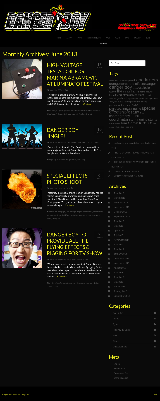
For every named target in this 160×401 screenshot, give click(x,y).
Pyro (65, 142)
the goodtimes (71, 160)
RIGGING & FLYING (94, 38)
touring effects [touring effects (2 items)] (114, 127)
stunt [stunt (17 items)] (135, 112)
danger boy (52, 160)
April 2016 (119, 230)
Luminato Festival (80, 110)
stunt (65, 114)
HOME (59, 38)
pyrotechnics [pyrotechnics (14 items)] (120, 108)
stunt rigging (94, 283)
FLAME (117, 38)
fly (49, 283)
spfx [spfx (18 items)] (126, 112)
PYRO (108, 38)
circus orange (71, 212)
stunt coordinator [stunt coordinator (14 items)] (124, 117)
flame (90, 212)
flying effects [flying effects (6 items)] (123, 95)
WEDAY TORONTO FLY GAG (128, 176)
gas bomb (50, 215)
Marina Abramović (94, 110)
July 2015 (118, 235)
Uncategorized (120, 346)
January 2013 (120, 291)
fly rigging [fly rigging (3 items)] (148, 95)
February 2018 (121, 202)
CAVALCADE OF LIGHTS (126, 171)
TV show (55, 286)
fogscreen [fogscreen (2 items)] (112, 98)
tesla (69, 114)
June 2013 (119, 277)
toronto (90, 114)
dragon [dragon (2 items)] (135, 88)
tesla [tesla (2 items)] (111, 124)
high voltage (52, 110)
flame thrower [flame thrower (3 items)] (146, 92)
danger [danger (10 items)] (150, 84)
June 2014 (119, 249)
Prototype (59, 114)
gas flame (57, 215)
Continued (88, 104)
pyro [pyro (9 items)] (135, 105)
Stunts (89, 142)
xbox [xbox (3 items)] (122, 127)
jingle (58, 160)
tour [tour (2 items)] (154, 124)
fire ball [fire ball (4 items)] (126, 91)
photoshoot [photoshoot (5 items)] (115, 105)
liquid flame (66, 215)
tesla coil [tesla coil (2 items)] (116, 124)
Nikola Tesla (51, 114)
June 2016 (119, 221)
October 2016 (120, 212)
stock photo (56, 218)
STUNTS (79, 38)
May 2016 (118, 226)
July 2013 (118, 272)
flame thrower (98, 212)
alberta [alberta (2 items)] (111, 81)
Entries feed (119, 368)
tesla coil (75, 114)
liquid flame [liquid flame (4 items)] (124, 101)
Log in (117, 364)
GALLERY (137, 38)
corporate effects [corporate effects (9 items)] (132, 83)
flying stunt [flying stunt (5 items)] (137, 95)
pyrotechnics (90, 215)
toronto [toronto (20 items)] (145, 122)
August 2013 (120, 268)
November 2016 (121, 207)
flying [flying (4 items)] (112, 95)
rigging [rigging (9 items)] (136, 108)
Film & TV (117, 313)
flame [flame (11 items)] (135, 91)
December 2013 (121, 258)
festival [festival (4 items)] (112, 91)
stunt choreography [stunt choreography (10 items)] (128, 114)
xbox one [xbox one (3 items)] (129, 127)
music (63, 160)
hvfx (72, 110)
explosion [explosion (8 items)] (145, 87)
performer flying (74, 283)
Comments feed (121, 373)
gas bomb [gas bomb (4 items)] (122, 98)
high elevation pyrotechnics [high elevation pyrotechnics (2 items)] (138, 98)
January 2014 (120, 254)
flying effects (55, 283)
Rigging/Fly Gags (74, 142)
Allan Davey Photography (57, 212)
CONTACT (103, 44)
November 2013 (121, 263)
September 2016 (122, 216)
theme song (81, 160)
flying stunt (64, 283)
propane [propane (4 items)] (127, 105)
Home (155, 395)
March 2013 (119, 286)
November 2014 (121, 240)
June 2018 (119, 193)
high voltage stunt (64, 110)
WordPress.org (121, 378)
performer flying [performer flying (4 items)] (138, 101)
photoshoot (75, 215)
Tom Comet (83, 114)
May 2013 (118, 282)
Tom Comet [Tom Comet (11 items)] (129, 123)
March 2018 (119, 198)
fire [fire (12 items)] (119, 91)
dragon (79, 212)
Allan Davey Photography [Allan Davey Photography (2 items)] (124, 81)
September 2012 (122, 296)
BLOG (148, 38)
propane (82, 215)
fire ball (85, 212)
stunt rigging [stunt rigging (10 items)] (138, 119)
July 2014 (118, 244)
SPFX (127, 38)
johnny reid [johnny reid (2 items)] (113, 102)
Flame (60, 142)
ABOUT (69, 38)
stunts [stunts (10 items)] (152, 119)
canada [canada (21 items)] (141, 79)
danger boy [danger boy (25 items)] (120, 87)
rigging (82, 283)
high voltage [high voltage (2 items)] (152, 98)
